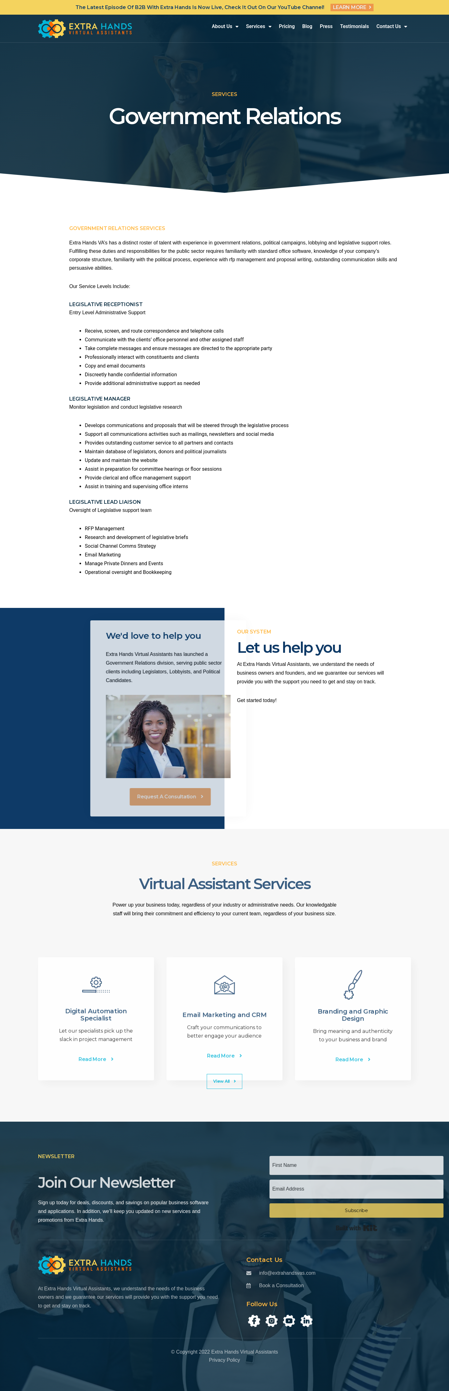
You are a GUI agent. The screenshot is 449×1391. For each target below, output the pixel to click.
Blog (307, 26)
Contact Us (391, 26)
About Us (225, 26)
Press (326, 26)
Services (259, 26)
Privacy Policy (224, 1360)
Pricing (287, 26)
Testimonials (354, 26)
